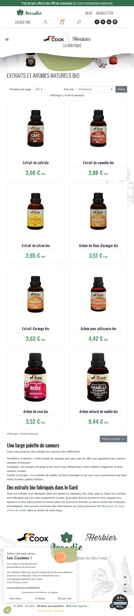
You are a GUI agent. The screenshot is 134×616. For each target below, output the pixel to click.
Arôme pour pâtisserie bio (98, 328)
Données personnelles (50, 606)
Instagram (115, 21)
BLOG (88, 13)
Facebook (97, 21)
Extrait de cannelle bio (98, 162)
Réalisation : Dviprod (51, 610)
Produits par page (20, 89)
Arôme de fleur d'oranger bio (98, 245)
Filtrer (121, 89)
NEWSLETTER (104, 13)
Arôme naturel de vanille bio (98, 411)
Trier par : (69, 89)
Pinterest (102, 21)
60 (37, 89)
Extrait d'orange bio (35, 328)
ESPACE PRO (22, 22)
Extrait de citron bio (36, 245)
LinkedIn (109, 21)
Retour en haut (113, 439)
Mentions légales (76, 606)
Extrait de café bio (36, 162)
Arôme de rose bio (35, 411)
